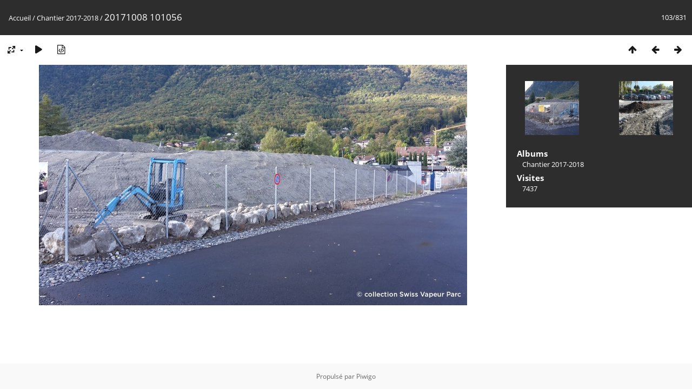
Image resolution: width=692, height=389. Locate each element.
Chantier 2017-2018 (67, 18)
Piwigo (366, 376)
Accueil (20, 18)
